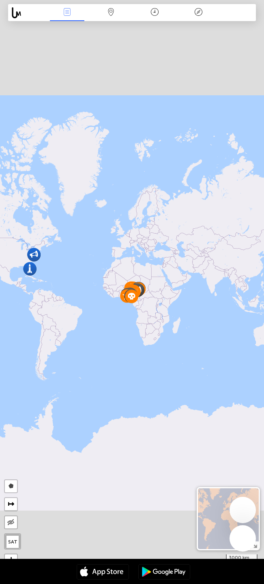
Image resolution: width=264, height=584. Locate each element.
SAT (12, 542)
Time (154, 13)
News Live (67, 13)
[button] (30, 269)
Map (111, 13)
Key (199, 13)
